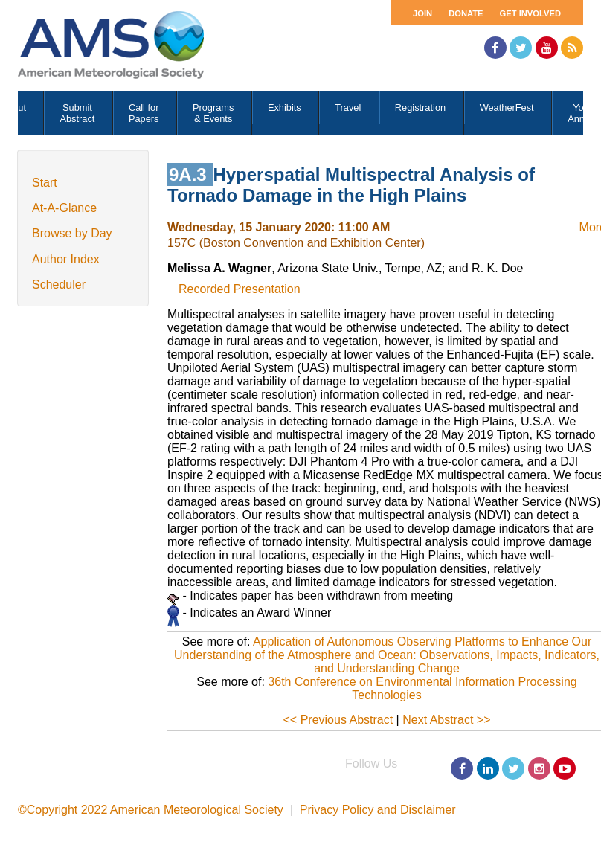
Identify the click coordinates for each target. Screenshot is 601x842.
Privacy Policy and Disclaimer (378, 809)
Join (422, 13)
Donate (466, 13)
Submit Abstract (77, 113)
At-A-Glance (64, 208)
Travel (348, 107)
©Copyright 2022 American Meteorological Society (150, 809)
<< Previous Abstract (338, 719)
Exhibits (284, 107)
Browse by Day (72, 233)
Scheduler (59, 284)
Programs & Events (213, 113)
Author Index (66, 259)
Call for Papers (144, 113)
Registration (420, 107)
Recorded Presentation (239, 289)
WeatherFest (507, 107)
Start (44, 182)
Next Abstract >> (446, 719)
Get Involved (530, 13)
